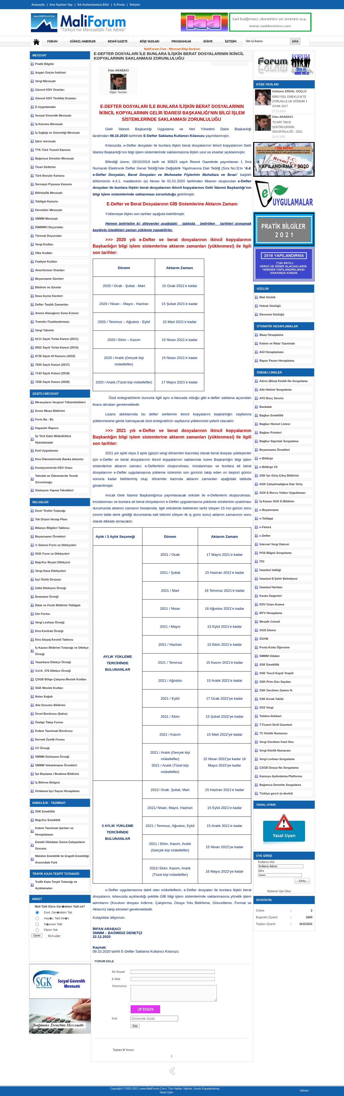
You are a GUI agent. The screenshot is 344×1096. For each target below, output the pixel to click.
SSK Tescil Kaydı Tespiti (276, 673)
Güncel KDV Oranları (49, 89)
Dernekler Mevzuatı (48, 210)
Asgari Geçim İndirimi (50, 72)
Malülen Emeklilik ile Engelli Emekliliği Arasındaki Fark (62, 859)
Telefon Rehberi (270, 716)
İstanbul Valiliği (270, 570)
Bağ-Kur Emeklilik (47, 820)
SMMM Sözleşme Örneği (52, 756)
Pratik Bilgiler (44, 64)
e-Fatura (265, 527)
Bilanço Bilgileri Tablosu (52, 527)
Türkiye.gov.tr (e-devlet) (276, 793)
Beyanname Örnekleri (50, 536)
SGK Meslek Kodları (49, 687)
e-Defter (265, 535)
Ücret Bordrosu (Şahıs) (51, 713)
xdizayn (304, 1090)
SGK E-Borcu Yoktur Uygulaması (282, 492)
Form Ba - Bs (44, 419)
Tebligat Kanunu (46, 201)
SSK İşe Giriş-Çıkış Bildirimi (279, 475)
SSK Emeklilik (45, 811)
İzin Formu (42, 613)
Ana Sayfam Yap (60, 4)
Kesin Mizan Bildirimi (50, 410)
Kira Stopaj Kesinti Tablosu (54, 639)
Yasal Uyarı (166, 1092)
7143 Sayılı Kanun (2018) (52, 373)
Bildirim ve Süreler (48, 287)
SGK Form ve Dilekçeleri (52, 553)
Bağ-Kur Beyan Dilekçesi (52, 562)
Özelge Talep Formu (49, 722)
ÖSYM (263, 638)
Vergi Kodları (44, 244)
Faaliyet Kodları (46, 261)
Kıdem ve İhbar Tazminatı (277, 343)
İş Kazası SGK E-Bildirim (276, 501)
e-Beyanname (269, 509)
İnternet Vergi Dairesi (274, 544)
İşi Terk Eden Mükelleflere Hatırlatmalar (53, 439)
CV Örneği (42, 748)
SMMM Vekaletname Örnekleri (56, 765)
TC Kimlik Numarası (273, 733)
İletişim (135, 4)
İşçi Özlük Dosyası (48, 579)
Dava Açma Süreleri (49, 295)
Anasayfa (38, 4)
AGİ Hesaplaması (271, 352)
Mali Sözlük (267, 297)
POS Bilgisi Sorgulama (275, 552)
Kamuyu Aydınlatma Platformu (280, 776)
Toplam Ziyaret (265, 924)
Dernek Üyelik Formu (50, 739)
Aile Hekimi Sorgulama (275, 389)
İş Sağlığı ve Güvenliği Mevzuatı (57, 132)
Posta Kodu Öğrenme (274, 647)
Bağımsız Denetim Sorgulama (280, 784)
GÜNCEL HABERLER (82, 41)
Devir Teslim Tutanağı (50, 510)
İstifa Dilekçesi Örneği (50, 588)
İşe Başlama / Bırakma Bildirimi (57, 773)
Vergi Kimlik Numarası (275, 750)
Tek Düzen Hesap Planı (51, 519)
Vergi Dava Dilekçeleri (50, 570)
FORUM (52, 41)
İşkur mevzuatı (45, 141)
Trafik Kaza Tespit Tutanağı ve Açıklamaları (56, 885)
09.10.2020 (119, 136)
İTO (261, 561)
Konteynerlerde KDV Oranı (54, 467)
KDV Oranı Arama (271, 604)
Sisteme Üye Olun (275, 891)
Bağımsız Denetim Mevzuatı (54, 158)
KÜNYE (208, 41)
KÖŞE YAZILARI (149, 41)
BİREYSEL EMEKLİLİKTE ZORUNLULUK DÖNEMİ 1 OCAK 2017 (289, 101)
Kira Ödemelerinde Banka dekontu (59, 459)
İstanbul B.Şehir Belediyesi (278, 578)
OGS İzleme (267, 630)
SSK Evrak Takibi (271, 699)
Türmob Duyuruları (48, 235)
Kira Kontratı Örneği (49, 631)
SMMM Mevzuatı (46, 218)
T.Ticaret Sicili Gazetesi (275, 724)
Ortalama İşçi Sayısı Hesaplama (57, 791)
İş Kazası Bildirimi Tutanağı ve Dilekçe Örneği (62, 651)
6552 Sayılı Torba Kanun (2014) (56, 347)
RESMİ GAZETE (118, 41)
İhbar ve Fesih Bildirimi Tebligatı (58, 605)
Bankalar (265, 406)
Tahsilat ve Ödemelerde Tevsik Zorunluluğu (56, 479)
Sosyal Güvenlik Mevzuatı (53, 115)
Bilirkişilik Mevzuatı (48, 192)
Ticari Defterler (45, 167)
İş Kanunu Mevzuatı (49, 124)
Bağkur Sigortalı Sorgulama (278, 441)
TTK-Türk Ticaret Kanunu (53, 149)
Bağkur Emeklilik (271, 415)
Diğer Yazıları (118, 92)
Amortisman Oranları (49, 270)
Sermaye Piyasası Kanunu (53, 184)
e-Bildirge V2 (268, 467)
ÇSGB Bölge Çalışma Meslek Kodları (61, 679)
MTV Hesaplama (270, 613)
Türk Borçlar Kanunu (49, 175)
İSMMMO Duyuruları (49, 227)
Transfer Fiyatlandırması (52, 321)
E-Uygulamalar (45, 106)
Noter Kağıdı (44, 696)
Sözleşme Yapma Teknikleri (54, 490)
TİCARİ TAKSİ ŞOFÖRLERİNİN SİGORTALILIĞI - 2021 (287, 127)
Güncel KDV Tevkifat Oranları (55, 98)
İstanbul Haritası (270, 587)
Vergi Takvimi (44, 330)
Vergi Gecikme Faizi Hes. (276, 741)
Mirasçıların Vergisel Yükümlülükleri (60, 402)
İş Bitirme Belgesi (47, 782)
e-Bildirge (266, 458)
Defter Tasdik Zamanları (52, 304)
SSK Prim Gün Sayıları (275, 681)
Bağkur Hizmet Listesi (274, 424)
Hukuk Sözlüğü (270, 305)
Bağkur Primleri (270, 432)
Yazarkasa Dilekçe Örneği (53, 662)
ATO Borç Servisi (271, 398)
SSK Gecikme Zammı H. (276, 690)
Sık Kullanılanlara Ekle (93, 4)
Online (260, 910)
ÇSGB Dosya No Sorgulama (278, 767)
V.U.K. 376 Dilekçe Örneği (53, 670)
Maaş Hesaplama (271, 334)
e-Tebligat (266, 518)
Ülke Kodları (43, 253)
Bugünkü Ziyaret (266, 917)
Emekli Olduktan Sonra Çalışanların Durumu (60, 845)
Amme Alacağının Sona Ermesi (57, 313)
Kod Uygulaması (46, 450)
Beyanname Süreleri (49, 278)
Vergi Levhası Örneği (49, 622)
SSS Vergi (266, 707)
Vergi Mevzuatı (45, 81)
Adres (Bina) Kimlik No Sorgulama (283, 381)
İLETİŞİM (230, 41)
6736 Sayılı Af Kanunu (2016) (55, 356)
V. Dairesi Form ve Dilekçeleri (55, 545)
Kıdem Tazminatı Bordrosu (54, 730)
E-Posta (119, 4)
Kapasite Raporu (47, 428)
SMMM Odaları (269, 656)
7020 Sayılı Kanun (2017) (52, 364)
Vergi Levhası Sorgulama (277, 759)
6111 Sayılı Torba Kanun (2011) (56, 338)
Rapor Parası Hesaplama (276, 360)
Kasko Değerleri (270, 595)
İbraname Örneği (47, 596)
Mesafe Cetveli (269, 621)
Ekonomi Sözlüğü (271, 314)
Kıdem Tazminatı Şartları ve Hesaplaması (54, 831)
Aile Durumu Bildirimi (50, 705)
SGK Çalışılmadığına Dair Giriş (280, 484)
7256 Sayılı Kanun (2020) (52, 381)
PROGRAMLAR (181, 41)
